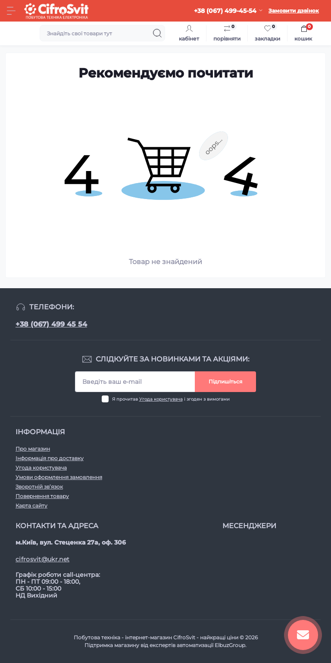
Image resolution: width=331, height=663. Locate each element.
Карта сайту (31, 505)
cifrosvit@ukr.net (42, 559)
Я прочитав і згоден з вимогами (171, 399)
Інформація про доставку (50, 458)
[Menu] (11, 10)
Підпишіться (225, 381)
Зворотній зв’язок (39, 486)
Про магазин (33, 448)
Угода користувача (161, 399)
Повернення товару (42, 496)
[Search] (157, 33)
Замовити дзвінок (294, 10)
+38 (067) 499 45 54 (51, 324)
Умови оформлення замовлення (59, 477)
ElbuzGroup (230, 645)
